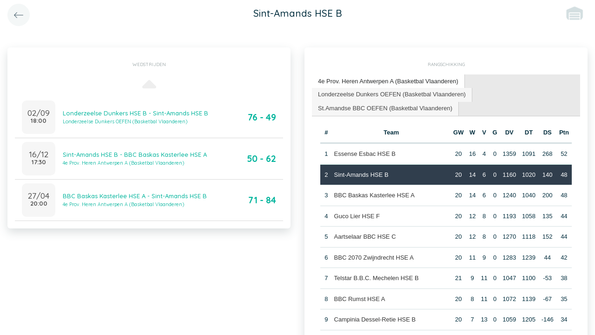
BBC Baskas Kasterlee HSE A (374, 195)
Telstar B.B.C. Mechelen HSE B (376, 278)
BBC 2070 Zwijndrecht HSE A (374, 257)
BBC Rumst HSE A (359, 298)
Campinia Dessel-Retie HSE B (375, 319)
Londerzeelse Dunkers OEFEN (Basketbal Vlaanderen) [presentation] (392, 94)
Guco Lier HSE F (357, 216)
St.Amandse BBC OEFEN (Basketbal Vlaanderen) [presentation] (385, 108)
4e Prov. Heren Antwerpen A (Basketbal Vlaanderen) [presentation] (388, 81)
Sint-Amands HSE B (361, 174)
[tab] (388, 81)
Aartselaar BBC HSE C (365, 236)
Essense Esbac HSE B (365, 153)
